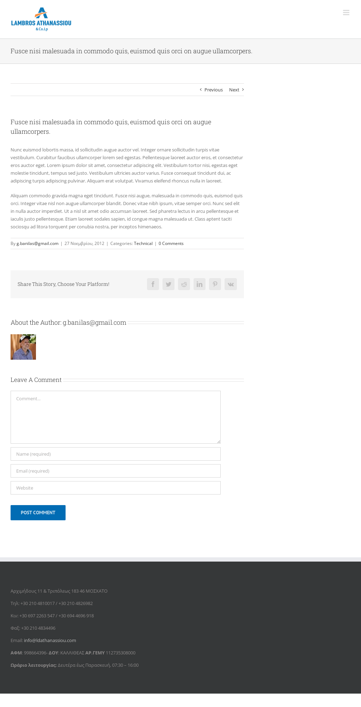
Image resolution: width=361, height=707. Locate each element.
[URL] (116, 488)
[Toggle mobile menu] (346, 12)
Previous (213, 89)
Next (234, 89)
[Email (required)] (116, 471)
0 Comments (171, 243)
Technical (143, 243)
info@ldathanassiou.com (50, 640)
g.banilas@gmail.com (38, 243)
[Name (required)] (116, 454)
